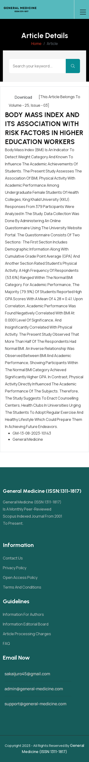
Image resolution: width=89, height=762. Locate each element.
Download (23, 97)
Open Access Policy (20, 577)
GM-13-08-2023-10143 (32, 433)
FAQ (6, 643)
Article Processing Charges (27, 633)
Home (36, 43)
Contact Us (13, 558)
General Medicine (28, 439)
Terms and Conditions (22, 587)
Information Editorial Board (25, 624)
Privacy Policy (14, 567)
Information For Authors (23, 614)
